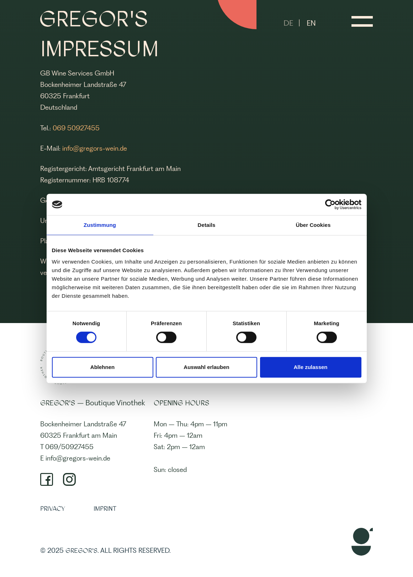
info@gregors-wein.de (94, 148)
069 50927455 (76, 128)
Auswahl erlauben (206, 367)
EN (311, 23)
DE (288, 23)
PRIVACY (52, 509)
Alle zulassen (310, 367)
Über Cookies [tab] (313, 225)
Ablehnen (102, 367)
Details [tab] (207, 225)
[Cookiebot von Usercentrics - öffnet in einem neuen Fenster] (330, 204)
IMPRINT (105, 509)
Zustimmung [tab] (100, 225)
